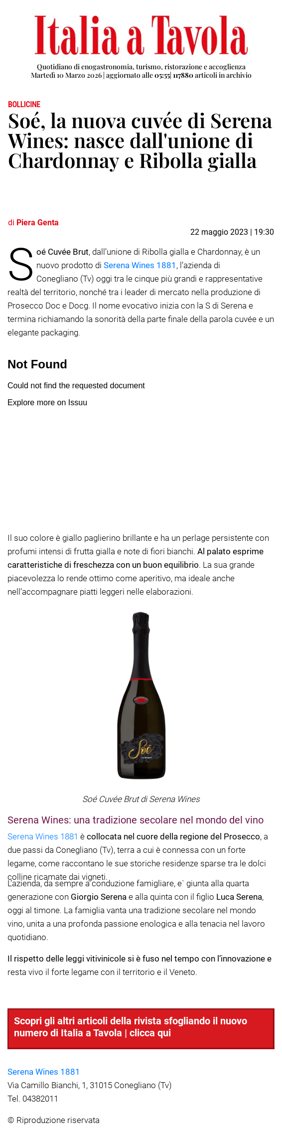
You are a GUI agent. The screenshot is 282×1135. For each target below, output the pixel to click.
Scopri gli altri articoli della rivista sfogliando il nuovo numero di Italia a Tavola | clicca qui (130, 1027)
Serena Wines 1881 (140, 265)
